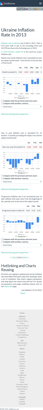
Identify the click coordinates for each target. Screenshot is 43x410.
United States (22, 389)
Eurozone (22, 361)
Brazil (22, 357)
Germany (22, 366)
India (22, 370)
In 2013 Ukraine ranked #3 (12, 52)
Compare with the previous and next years (20, 101)
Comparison (22, 337)
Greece (22, 368)
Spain (22, 382)
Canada (22, 359)
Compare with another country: (16, 103)
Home (22, 313)
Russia (22, 380)
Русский (29, 9)
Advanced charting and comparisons (14, 114)
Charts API (8, 286)
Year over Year (23, 328)
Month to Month (23, 326)
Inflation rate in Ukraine (10, 43)
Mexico (22, 377)
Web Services (22, 343)
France (22, 364)
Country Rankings (22, 335)
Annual (22, 330)
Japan (22, 373)
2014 (25, 257)
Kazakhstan (22, 375)
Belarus (22, 354)
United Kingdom (22, 387)
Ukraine (22, 393)
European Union (22, 384)
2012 (14, 257)
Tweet (22, 293)
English (20, 9)
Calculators (22, 332)
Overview (22, 319)
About (22, 349)
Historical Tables (22, 321)
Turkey (22, 391)
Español (38, 9)
